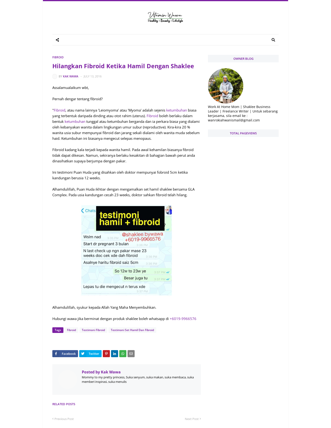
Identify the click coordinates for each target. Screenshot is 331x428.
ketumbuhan (176, 110)
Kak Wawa (70, 76)
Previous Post (64, 419)
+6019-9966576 (183, 318)
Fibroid (58, 57)
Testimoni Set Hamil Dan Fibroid (132, 330)
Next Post (192, 419)
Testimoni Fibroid (93, 330)
